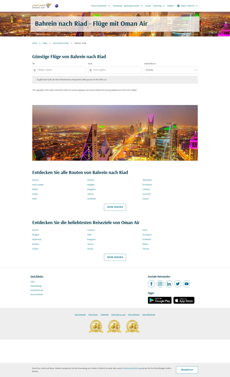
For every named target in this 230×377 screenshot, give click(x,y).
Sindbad (170, 6)
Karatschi (146, 194)
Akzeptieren (187, 370)
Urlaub (148, 6)
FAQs (33, 282)
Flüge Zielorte (93, 315)
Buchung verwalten (134, 6)
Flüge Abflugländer (148, 315)
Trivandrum (147, 185)
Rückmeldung (36, 286)
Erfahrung (159, 6)
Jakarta (90, 194)
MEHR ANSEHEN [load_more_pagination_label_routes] (115, 207)
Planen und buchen (101, 6)
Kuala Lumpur (38, 185)
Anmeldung (117, 6)
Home (34, 43)
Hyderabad (147, 180)
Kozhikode (91, 199)
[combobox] (60, 69)
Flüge (45, 43)
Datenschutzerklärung (132, 368)
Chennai (90, 180)
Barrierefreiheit (37, 295)
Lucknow (146, 189)
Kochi (34, 199)
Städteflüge (105, 315)
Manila (35, 194)
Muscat (35, 180)
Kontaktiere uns (37, 290)
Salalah (146, 199)
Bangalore (91, 189)
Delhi (89, 235)
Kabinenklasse (150, 64)
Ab (33, 64)
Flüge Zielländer (80, 315)
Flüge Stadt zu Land (118, 315)
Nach (90, 64)
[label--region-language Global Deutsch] (187, 6)
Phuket (35, 189)
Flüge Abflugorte (133, 315)
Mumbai (35, 244)
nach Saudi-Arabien (61, 43)
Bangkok (90, 185)
